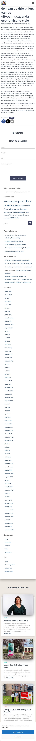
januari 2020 (8, 424)
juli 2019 (7, 443)
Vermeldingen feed (10, 565)
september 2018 (9, 473)
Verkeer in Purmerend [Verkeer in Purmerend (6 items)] (16, 215)
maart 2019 (8, 457)
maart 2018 (8, 483)
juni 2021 (7, 367)
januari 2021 (8, 384)
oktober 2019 (8, 434)
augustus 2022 (9, 328)
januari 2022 (8, 351)
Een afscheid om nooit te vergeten (22, 263)
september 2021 (9, 361)
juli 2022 (7, 331)
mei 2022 (7, 338)
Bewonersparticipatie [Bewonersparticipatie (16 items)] (13, 202)
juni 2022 (7, 334)
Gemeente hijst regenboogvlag (21, 260)
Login (6, 561)
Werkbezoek (8, 552)
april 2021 (7, 374)
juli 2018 (7, 480)
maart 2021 (8, 377)
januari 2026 (8, 291)
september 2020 (9, 397)
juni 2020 (7, 407)
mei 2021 (7, 371)
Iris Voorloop (8, 260)
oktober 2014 (8, 526)
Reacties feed (8, 568)
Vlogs (6, 549)
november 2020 (9, 391)
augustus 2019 (9, 440)
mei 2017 (7, 493)
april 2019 (7, 453)
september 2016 (9, 510)
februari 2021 (8, 381)
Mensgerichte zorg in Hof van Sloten (14, 251)
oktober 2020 (8, 394)
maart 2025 (8, 301)
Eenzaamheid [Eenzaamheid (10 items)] (24, 206)
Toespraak (7, 545)
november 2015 (9, 513)
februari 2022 (8, 347)
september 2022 (9, 324)
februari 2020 (8, 420)
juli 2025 (7, 298)
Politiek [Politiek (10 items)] (24, 209)
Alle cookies (18, 732)
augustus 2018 (9, 477)
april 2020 (7, 414)
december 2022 (9, 318)
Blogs (11, 117)
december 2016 (9, 503)
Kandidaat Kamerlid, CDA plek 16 (14, 241)
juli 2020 (7, 404)
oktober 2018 (8, 470)
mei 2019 (7, 450)
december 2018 (9, 463)
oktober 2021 (8, 357)
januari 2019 (8, 460)
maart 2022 (8, 344)
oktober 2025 (8, 295)
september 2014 (9, 530)
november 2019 (9, 430)
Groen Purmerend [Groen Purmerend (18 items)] (12, 209)
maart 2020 (8, 417)
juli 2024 (7, 308)
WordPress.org (9, 571)
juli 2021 (7, 364)
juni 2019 (7, 447)
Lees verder (7, 633)
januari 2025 (8, 304)
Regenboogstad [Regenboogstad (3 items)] (8, 212)
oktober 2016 (8, 506)
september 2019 (9, 437)
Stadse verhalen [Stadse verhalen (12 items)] (18, 212)
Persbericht (8, 542)
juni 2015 (7, 520)
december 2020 (9, 387)
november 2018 (9, 467)
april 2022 (7, 341)
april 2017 (7, 496)
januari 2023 (8, 314)
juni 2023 (7, 311)
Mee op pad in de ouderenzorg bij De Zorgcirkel (17, 248)
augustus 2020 (9, 400)
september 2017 (9, 490)
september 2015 (9, 516)
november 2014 (9, 523)
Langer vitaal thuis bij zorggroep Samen (15, 244)
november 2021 (9, 354)
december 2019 (9, 427)
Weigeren (18, 737)
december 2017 (9, 486)
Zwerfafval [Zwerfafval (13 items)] (14, 218)
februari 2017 (8, 500)
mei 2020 (7, 410)
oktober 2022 (8, 321)
